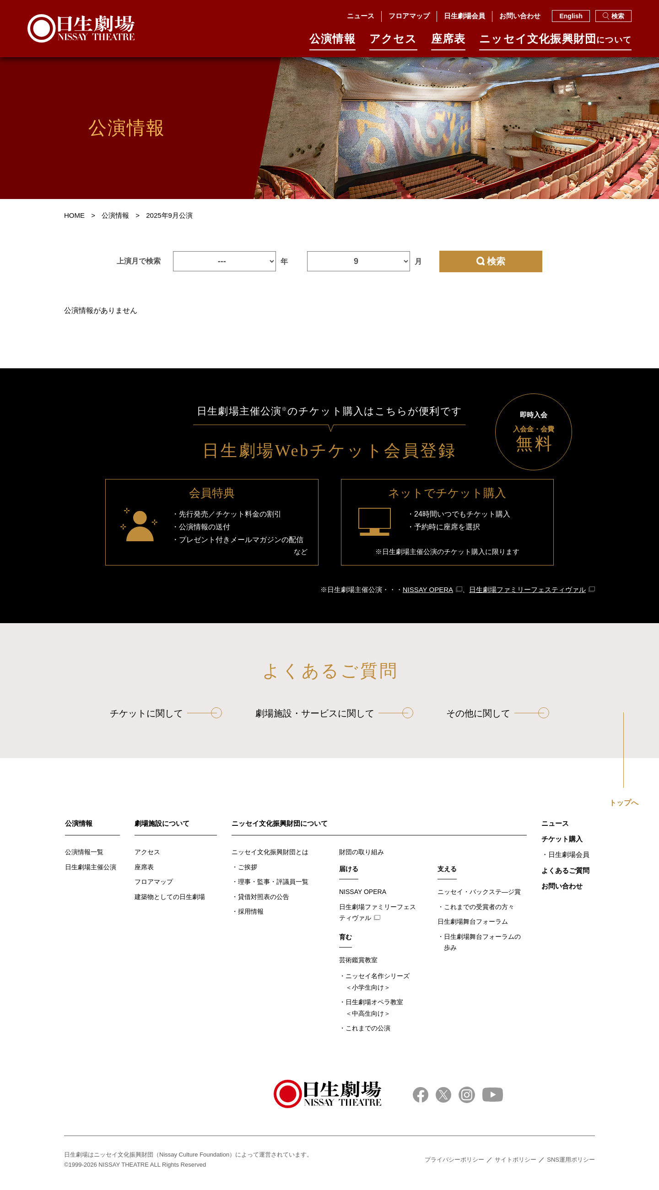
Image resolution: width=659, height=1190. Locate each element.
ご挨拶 (247, 873)
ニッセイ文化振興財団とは (270, 858)
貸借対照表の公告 (263, 902)
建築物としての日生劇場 (170, 902)
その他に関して (478, 719)
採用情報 (251, 917)
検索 (613, 16)
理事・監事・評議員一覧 (273, 887)
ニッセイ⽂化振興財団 (555, 41)
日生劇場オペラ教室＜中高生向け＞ (374, 1013)
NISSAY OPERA (428, 595)
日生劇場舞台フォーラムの (482, 949)
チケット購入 (562, 845)
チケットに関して (146, 719)
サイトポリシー (515, 1165)
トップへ (623, 809)
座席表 (448, 41)
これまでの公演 (368, 1034)
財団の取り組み (361, 858)
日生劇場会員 (464, 16)
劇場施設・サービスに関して (314, 719)
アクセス (393, 41)
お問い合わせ (519, 16)
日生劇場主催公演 (90, 873)
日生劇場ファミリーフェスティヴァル (527, 595)
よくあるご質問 (565, 876)
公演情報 (332, 41)
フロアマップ (409, 16)
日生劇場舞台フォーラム (473, 927)
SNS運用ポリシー (571, 1165)
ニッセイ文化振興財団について (280, 829)
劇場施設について (162, 829)
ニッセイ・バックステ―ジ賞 (479, 897)
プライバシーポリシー (454, 1165)
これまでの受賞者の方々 (479, 912)
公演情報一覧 (84, 858)
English (571, 16)
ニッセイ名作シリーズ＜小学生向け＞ (378, 987)
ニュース (360, 16)
